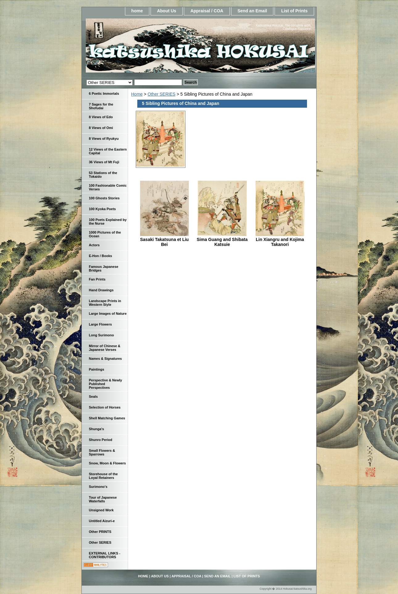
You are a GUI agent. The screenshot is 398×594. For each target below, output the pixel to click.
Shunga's (96, 429)
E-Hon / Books (100, 256)
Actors (94, 245)
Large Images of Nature (107, 313)
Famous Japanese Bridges (103, 268)
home (137, 10)
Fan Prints (97, 279)
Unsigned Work (101, 510)
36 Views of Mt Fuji (104, 162)
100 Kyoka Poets (102, 209)
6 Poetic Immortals (104, 93)
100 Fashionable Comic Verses (107, 187)
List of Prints (294, 10)
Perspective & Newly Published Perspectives (105, 383)
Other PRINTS (100, 532)
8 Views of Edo (101, 117)
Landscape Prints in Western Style (105, 302)
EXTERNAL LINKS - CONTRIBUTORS (104, 555)
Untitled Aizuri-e (102, 521)
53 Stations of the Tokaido (103, 174)
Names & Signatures (105, 358)
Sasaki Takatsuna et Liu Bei (164, 242)
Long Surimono (101, 335)
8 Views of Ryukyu (103, 138)
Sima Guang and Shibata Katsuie (222, 242)
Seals (93, 396)
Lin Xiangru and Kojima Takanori (280, 242)
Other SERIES (161, 94)
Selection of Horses (105, 407)
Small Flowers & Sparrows (102, 452)
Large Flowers (100, 324)
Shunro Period (100, 440)
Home (137, 94)
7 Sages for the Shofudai (101, 106)
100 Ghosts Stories (104, 198)
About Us (166, 10)
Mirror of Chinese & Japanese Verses (104, 347)
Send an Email (252, 10)
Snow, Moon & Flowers (107, 463)
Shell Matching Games (107, 418)
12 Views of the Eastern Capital (108, 151)
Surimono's (98, 486)
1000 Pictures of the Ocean (105, 234)
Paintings (96, 369)
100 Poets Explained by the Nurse (107, 221)
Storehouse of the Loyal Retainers (103, 476)
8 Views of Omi (101, 128)
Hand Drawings (101, 290)
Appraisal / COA (206, 10)
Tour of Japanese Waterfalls (103, 499)
